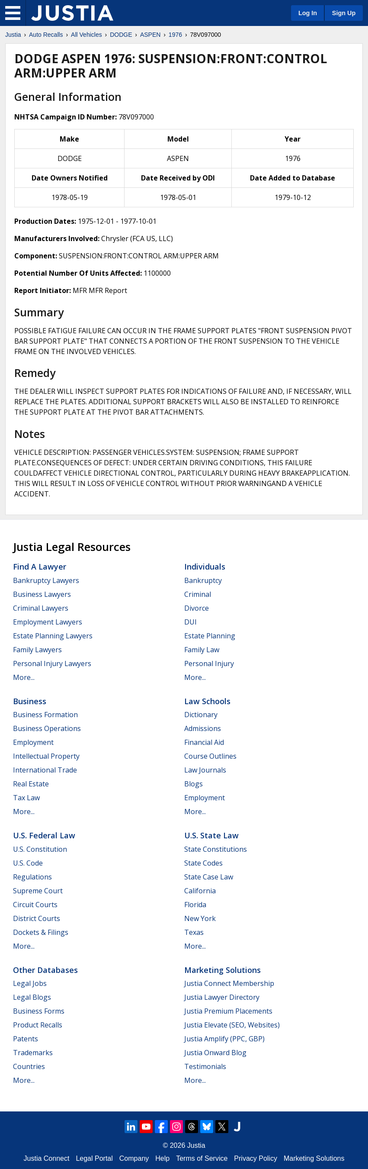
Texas (194, 932)
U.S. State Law (211, 835)
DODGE (121, 34)
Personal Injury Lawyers (52, 663)
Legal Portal (94, 1158)
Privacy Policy (255, 1158)
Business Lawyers (42, 594)
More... (24, 677)
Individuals (204, 566)
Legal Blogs (32, 997)
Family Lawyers (37, 649)
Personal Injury (209, 663)
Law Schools (207, 701)
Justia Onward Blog (215, 1052)
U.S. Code (28, 863)
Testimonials (205, 1066)
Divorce (196, 608)
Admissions (202, 728)
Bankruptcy (203, 580)
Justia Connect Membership (229, 983)
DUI (190, 622)
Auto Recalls (46, 34)
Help (162, 1158)
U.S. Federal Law (44, 835)
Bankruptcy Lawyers (46, 580)
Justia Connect (47, 1158)
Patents (25, 1038)
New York (200, 918)
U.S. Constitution (40, 849)
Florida (195, 904)
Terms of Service (201, 1158)
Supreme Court (38, 890)
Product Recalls (37, 1025)
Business (29, 701)
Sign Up (343, 13)
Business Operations (47, 728)
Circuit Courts (35, 904)
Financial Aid (204, 742)
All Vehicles (86, 34)
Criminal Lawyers (40, 608)
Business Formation (45, 714)
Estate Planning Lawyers (53, 636)
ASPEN (150, 34)
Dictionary (201, 714)
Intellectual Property (46, 756)
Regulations (32, 877)
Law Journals (205, 770)
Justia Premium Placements (228, 1011)
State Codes (203, 863)
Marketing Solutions (222, 970)
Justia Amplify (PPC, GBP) (224, 1038)
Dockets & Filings (40, 932)
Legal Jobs (30, 983)
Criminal (197, 594)
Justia (13, 34)
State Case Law (208, 877)
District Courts (36, 918)
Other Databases (45, 970)
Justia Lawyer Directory (221, 997)
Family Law (201, 649)
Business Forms (38, 1011)
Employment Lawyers (47, 622)
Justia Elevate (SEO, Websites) (232, 1025)
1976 (175, 34)
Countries (29, 1066)
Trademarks (33, 1052)
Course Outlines (210, 756)
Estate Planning (209, 636)
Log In (307, 13)
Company (134, 1158)
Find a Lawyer (39, 566)
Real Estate (31, 784)
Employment (33, 742)
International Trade (45, 770)
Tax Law (26, 797)
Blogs (193, 784)
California (200, 890)
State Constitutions (215, 849)
